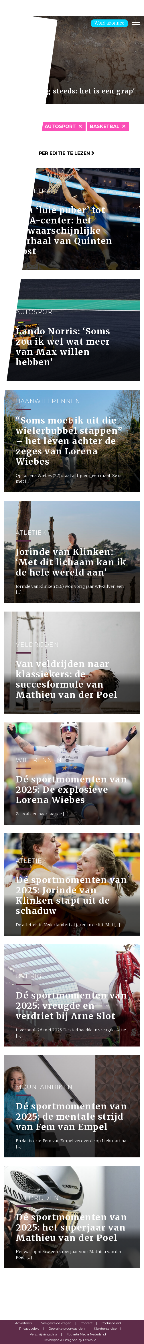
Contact (86, 1323)
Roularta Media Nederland (86, 1334)
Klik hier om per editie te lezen (49, 153)
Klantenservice (105, 1329)
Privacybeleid (29, 1329)
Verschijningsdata (43, 1334)
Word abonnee (109, 23)
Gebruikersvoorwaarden (67, 1329)
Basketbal (104, 126)
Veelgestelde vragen (56, 1323)
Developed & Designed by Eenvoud (70, 1340)
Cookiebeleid (111, 1323)
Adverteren (23, 1323)
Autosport (60, 126)
